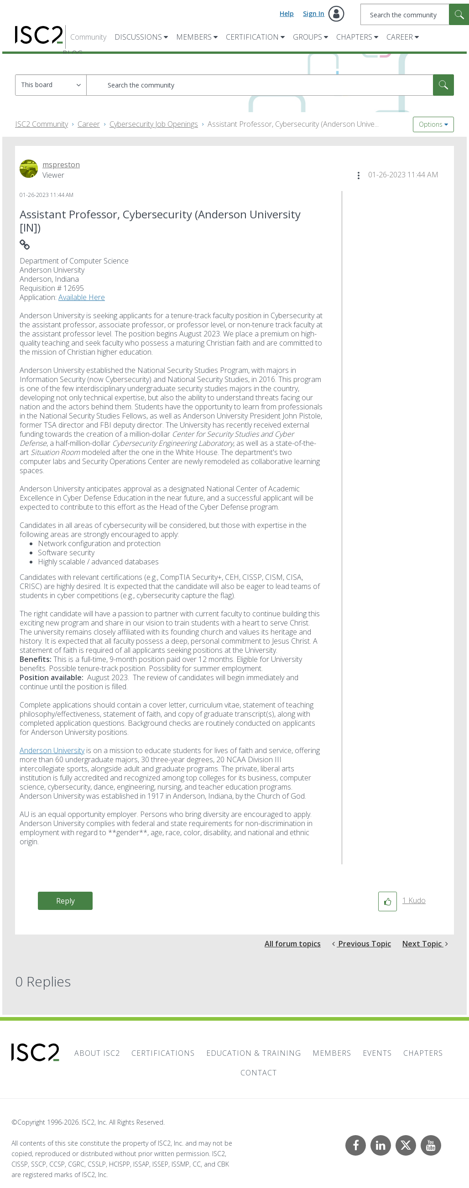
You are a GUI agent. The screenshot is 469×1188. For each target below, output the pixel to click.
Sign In (313, 13)
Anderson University (52, 750)
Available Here (81, 297)
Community (88, 37)
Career (399, 37)
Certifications (163, 1053)
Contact (258, 1073)
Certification (252, 37)
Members (194, 37)
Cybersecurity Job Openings (153, 124)
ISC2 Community (41, 124)
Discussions (138, 37)
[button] (358, 175)
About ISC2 (97, 1053)
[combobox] (270, 85)
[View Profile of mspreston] (61, 165)
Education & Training (253, 1053)
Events (377, 1053)
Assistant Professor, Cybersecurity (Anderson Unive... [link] (293, 124)
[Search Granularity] (51, 85)
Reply (65, 901)
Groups (307, 37)
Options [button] (431, 124)
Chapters (354, 37)
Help (287, 13)
